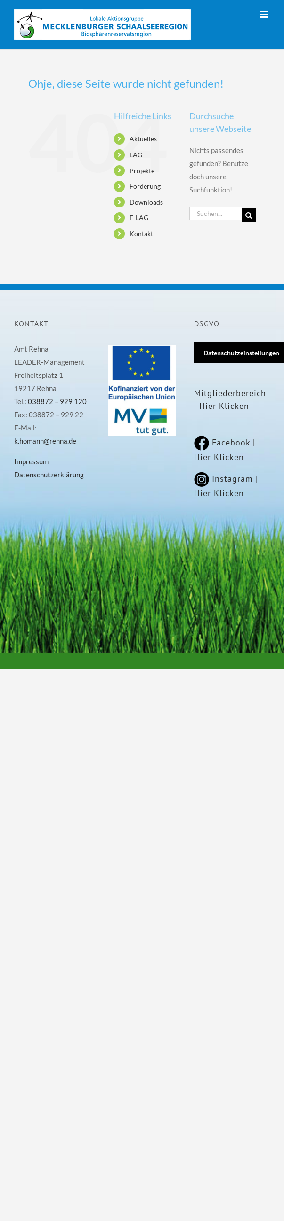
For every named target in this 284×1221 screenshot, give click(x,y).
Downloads (146, 202)
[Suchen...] (215, 213)
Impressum (31, 461)
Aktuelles (143, 139)
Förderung (145, 186)
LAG (136, 155)
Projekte (142, 171)
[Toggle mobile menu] (265, 14)
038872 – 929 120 (57, 401)
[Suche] (249, 215)
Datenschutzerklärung (49, 474)
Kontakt (141, 234)
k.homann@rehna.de (45, 441)
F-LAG (139, 218)
